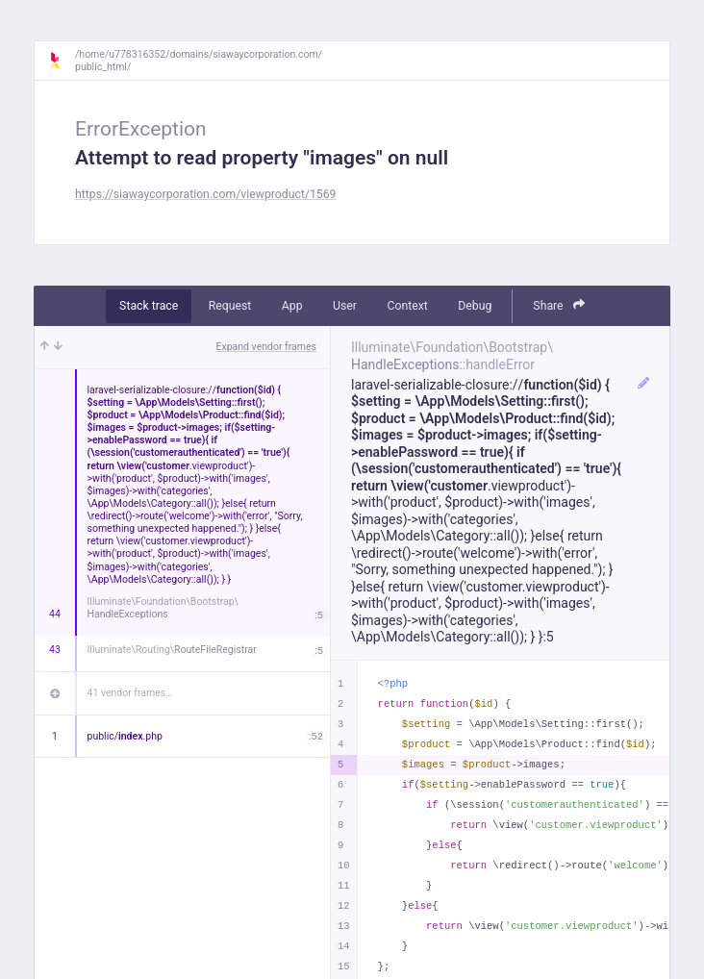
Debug (474, 306)
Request (230, 306)
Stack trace (148, 306)
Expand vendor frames (266, 346)
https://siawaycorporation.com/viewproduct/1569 (206, 194)
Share (559, 305)
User (345, 306)
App (292, 306)
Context (407, 306)
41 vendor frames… (130, 693)
